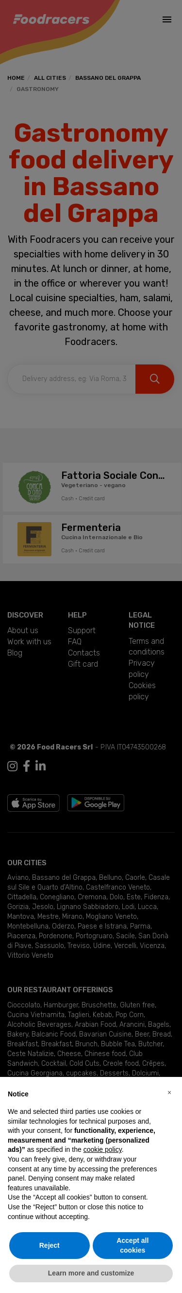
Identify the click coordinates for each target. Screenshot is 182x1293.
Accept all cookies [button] (132, 1245)
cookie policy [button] (102, 1149)
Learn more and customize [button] (91, 1273)
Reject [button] (49, 1245)
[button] (169, 1092)
